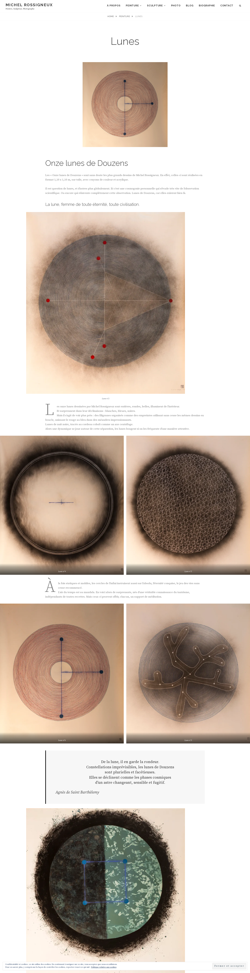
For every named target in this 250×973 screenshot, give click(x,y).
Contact (226, 5)
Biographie (207, 5)
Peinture (132, 5)
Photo (176, 5)
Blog (189, 5)
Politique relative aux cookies (103, 967)
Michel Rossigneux (29, 5)
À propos (113, 5)
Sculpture (155, 5)
